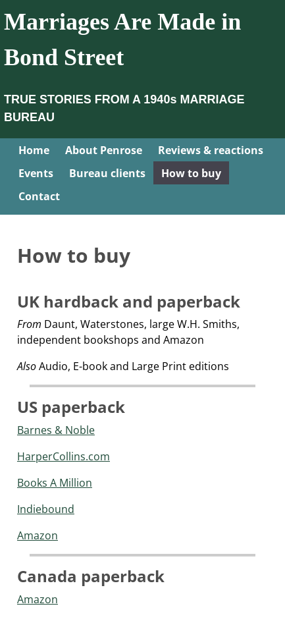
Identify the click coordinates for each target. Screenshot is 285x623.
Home (33, 150)
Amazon (37, 535)
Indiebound (45, 509)
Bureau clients (107, 173)
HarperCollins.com (63, 456)
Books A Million (54, 482)
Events (35, 173)
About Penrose (103, 150)
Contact (39, 196)
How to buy (191, 173)
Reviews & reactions (210, 150)
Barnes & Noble (56, 430)
